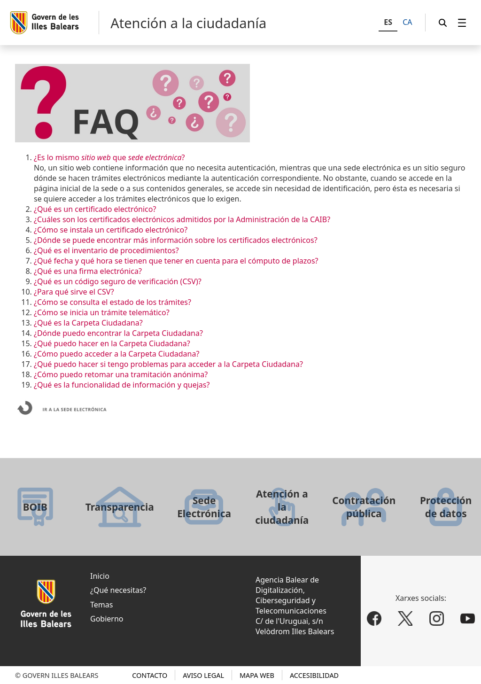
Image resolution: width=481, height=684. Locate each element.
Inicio (99, 576)
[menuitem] (462, 22)
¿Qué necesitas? (118, 590)
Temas (101, 604)
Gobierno (107, 619)
